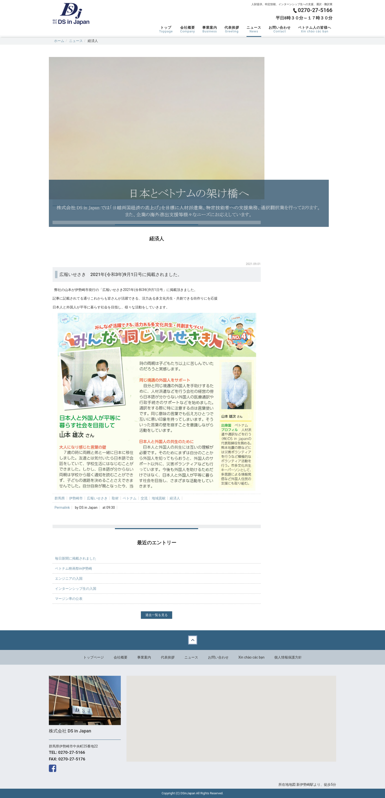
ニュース (254, 29)
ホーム (59, 41)
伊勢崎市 (76, 498)
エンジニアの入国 (68, 578)
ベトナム (130, 498)
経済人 (175, 498)
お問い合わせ (280, 29)
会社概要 (187, 29)
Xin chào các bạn (251, 657)
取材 (115, 498)
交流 (144, 498)
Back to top (192, 640)
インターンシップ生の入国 (75, 589)
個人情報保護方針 (288, 657)
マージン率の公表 (68, 599)
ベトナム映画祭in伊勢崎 (73, 568)
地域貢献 (158, 498)
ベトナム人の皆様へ (314, 29)
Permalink (62, 507)
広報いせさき (97, 498)
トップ (166, 29)
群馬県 (60, 498)
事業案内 (209, 29)
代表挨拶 (231, 29)
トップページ (93, 657)
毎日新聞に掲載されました (75, 558)
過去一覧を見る (156, 615)
